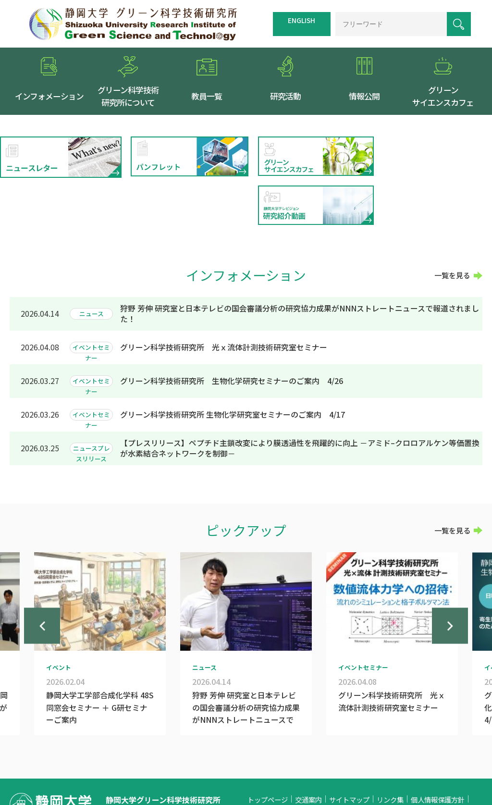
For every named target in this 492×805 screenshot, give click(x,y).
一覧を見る (452, 227)
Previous (42, 585)
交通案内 (308, 751)
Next (450, 585)
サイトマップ (349, 751)
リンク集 (390, 751)
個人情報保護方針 (438, 751)
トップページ (267, 751)
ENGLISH (301, 20)
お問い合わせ (267, 764)
